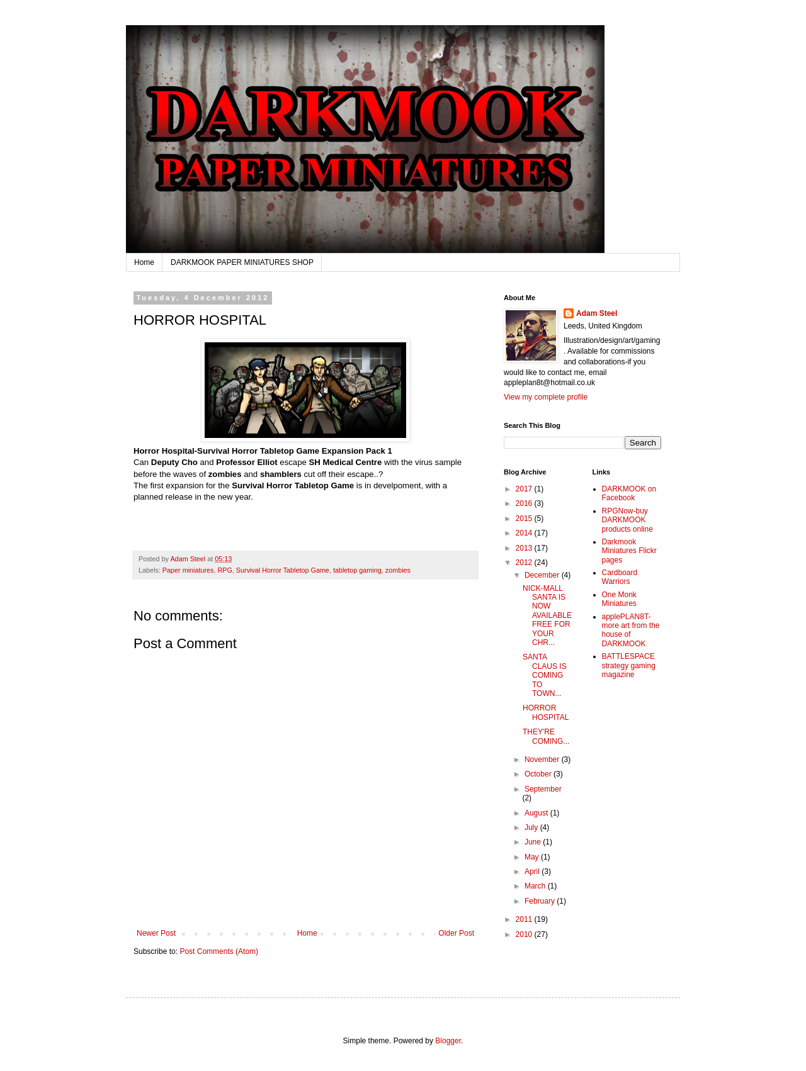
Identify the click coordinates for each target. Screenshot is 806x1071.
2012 (525, 562)
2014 (525, 533)
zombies (398, 570)
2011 (525, 919)
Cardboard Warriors (620, 577)
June (534, 842)
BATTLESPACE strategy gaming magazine (629, 665)
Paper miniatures (188, 570)
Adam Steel (596, 313)
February (541, 901)
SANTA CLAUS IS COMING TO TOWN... (545, 675)
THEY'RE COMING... (546, 736)
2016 (525, 503)
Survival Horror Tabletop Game (282, 570)
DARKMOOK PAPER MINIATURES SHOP (242, 262)
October (539, 774)
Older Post (456, 933)
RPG (224, 570)
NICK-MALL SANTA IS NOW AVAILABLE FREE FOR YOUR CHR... (547, 615)
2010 (525, 934)
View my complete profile (545, 397)
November (543, 759)
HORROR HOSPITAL (546, 712)
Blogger (448, 1040)
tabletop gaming (357, 570)
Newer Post (156, 933)
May (533, 857)
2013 (525, 548)
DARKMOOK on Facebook (629, 493)
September (543, 789)
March (536, 886)
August (537, 813)
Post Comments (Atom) (218, 951)
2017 (525, 489)
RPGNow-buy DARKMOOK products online (627, 520)
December (543, 575)
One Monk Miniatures (619, 599)
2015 (525, 518)
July (532, 827)
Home (144, 262)
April (533, 871)
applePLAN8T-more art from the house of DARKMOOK (631, 630)
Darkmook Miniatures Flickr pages (629, 550)
